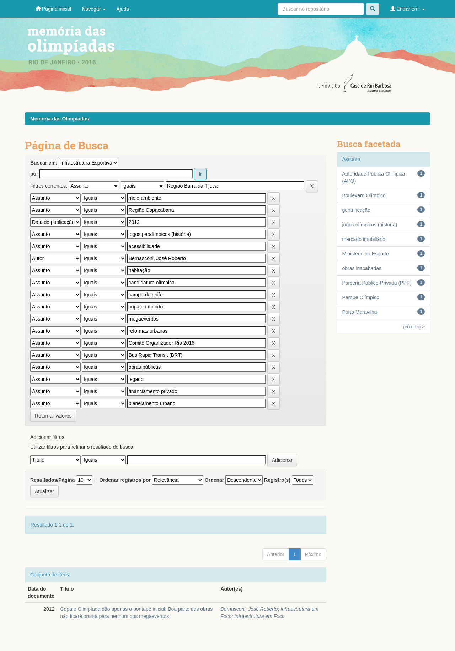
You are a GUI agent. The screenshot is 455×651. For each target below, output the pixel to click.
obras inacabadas (362, 268)
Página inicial (53, 9)
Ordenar (214, 480)
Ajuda (122, 9)
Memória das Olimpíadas (59, 119)
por (34, 174)
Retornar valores (53, 416)
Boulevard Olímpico (364, 195)
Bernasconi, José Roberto (249, 609)
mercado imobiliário (363, 239)
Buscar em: (43, 163)
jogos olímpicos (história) (369, 224)
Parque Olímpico (360, 297)
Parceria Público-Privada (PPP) (377, 283)
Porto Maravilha (359, 312)
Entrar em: (407, 9)
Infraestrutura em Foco (259, 616)
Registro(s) (277, 480)
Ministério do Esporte (365, 254)
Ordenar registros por (125, 480)
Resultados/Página (52, 480)
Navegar (94, 9)
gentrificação (356, 210)
